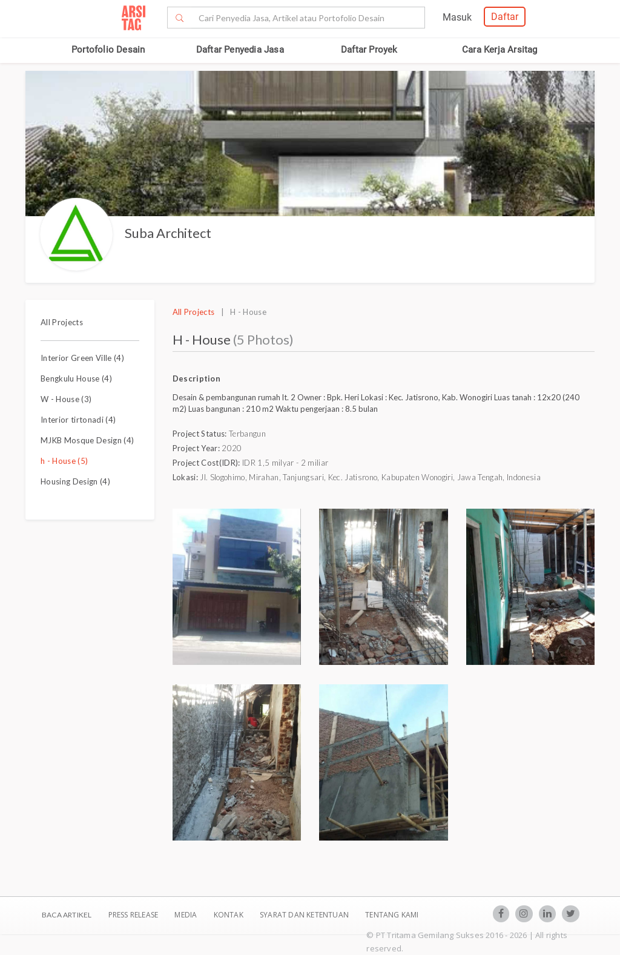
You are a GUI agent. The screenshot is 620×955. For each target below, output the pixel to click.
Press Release (133, 915)
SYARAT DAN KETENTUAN (305, 915)
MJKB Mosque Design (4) (87, 440)
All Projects (62, 322)
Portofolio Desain (108, 49)
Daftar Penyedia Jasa (240, 49)
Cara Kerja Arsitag (500, 49)
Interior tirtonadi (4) (78, 420)
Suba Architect (168, 233)
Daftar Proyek (369, 49)
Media (186, 915)
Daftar (504, 16)
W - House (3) (66, 399)
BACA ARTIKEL (66, 914)
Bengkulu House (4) (76, 378)
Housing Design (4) (75, 481)
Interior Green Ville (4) (82, 358)
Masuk (457, 17)
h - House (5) (64, 461)
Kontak (229, 915)
